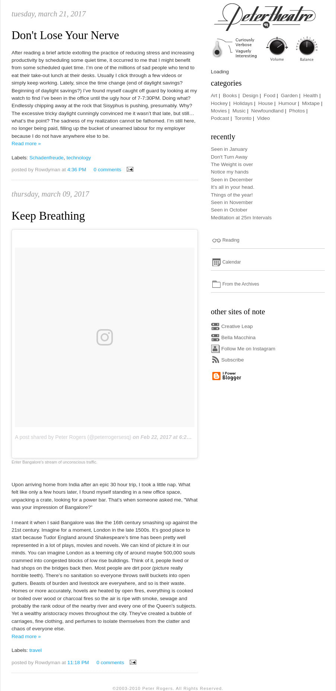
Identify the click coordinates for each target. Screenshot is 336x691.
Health (310, 95)
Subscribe (232, 360)
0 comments (107, 169)
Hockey (219, 103)
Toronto (243, 118)
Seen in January (229, 149)
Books (230, 95)
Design (250, 95)
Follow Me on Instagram (248, 348)
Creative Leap (237, 326)
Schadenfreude (46, 157)
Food (269, 95)
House (265, 103)
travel (35, 650)
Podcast (220, 118)
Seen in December (232, 179)
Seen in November (232, 202)
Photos (297, 111)
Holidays (243, 103)
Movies (219, 111)
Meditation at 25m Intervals (241, 217)
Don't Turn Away (229, 157)
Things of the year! (232, 195)
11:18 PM (78, 662)
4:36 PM (76, 169)
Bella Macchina (238, 337)
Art (214, 95)
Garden (289, 95)
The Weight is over (232, 164)
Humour (287, 103)
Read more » (26, 143)
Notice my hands (229, 172)
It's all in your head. (232, 187)
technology (78, 157)
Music (239, 111)
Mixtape (311, 103)
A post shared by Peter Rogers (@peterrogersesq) (73, 437)
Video (263, 118)
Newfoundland (267, 111)
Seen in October (229, 210)
